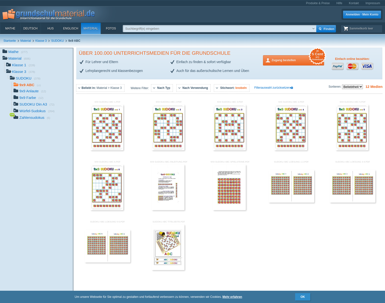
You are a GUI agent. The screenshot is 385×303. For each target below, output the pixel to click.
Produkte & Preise (318, 3)
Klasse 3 (41, 40)
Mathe (10, 28)
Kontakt (354, 3)
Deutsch (30, 28)
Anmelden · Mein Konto (362, 14)
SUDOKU (57, 40)
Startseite (9, 40)
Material (90, 28)
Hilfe (339, 3)
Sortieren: (335, 86)
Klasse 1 (20, 65)
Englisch (70, 28)
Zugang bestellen (298, 59)
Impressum (373, 3)
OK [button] (303, 297)
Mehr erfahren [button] (232, 297)
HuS (50, 28)
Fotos (111, 28)
